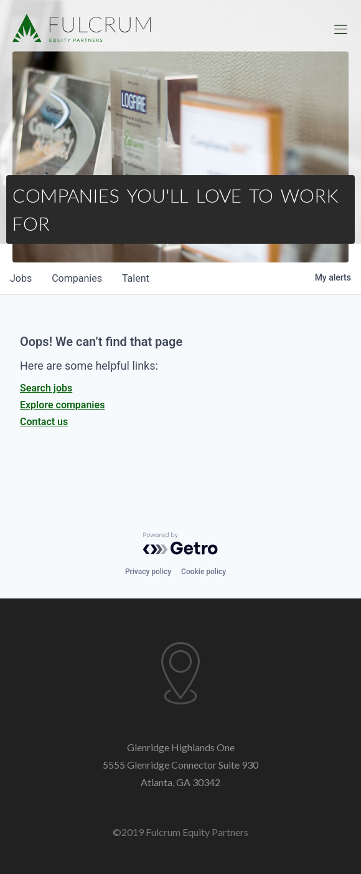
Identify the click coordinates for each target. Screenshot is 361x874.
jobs (21, 278)
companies (77, 278)
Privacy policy (148, 571)
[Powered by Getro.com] (180, 543)
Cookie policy (203, 571)
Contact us (44, 422)
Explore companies (62, 405)
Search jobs (46, 388)
